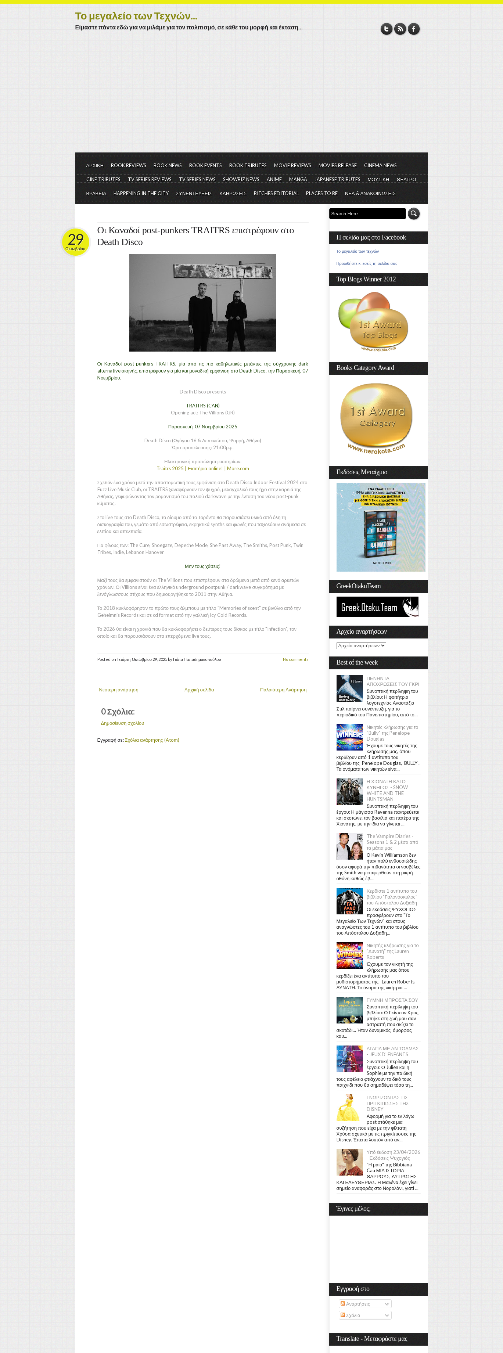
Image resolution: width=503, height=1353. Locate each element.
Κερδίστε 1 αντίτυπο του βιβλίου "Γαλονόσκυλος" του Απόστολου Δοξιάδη (392, 897)
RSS (400, 29)
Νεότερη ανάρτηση (119, 689)
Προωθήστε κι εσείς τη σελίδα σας (367, 263)
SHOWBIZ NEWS (241, 179)
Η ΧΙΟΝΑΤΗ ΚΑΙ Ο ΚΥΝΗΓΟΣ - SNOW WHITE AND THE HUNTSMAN (387, 790)
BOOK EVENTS (205, 165)
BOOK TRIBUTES (248, 165)
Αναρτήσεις (355, 1304)
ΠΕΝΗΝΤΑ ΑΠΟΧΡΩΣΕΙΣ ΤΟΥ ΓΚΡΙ (393, 681)
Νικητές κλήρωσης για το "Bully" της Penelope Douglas (392, 733)
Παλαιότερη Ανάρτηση (283, 689)
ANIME (274, 179)
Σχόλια (350, 1315)
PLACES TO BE (322, 193)
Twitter (387, 29)
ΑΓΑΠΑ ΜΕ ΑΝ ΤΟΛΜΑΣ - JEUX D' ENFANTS (393, 1051)
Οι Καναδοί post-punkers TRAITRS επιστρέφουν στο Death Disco (195, 236)
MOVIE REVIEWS (292, 165)
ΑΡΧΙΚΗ (95, 165)
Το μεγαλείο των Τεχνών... (136, 15)
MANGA (298, 179)
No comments (296, 659)
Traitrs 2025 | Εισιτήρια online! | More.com (203, 468)
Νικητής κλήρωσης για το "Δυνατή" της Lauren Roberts (393, 951)
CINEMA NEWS (380, 165)
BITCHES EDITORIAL (276, 193)
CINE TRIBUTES (103, 179)
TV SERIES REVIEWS (150, 179)
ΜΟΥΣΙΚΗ (378, 179)
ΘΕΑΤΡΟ (406, 179)
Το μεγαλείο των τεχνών (358, 251)
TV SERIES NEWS (197, 179)
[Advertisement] (251, 97)
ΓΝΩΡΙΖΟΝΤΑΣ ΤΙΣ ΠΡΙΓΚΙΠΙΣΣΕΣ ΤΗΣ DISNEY (388, 1103)
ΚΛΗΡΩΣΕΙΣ (233, 193)
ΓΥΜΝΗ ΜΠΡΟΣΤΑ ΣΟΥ (392, 1000)
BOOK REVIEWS (128, 165)
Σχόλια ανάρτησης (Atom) (152, 740)
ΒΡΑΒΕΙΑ (96, 193)
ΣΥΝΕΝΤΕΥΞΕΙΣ (194, 193)
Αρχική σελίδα (199, 689)
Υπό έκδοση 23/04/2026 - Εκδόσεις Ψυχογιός (394, 1155)
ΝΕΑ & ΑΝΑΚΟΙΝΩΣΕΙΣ (370, 193)
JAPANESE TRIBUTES (337, 179)
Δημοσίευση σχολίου (122, 723)
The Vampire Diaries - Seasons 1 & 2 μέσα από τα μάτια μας (392, 842)
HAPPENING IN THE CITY (141, 193)
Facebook (414, 29)
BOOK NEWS (168, 165)
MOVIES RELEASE (338, 165)
